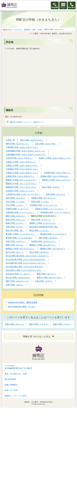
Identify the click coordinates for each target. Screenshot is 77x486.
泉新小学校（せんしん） (15, 324)
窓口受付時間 (10, 379)
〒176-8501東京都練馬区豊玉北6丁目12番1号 (18, 367)
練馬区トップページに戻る (16, 396)
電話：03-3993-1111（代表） (17, 374)
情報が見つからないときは (37, 336)
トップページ (17, 29)
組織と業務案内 (11, 385)
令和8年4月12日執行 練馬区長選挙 (22, 302)
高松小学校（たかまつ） (39, 324)
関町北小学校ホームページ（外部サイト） (27, 122)
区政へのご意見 (11, 390)
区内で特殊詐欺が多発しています (21, 307)
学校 (33, 29)
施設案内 (27, 29)
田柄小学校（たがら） (62, 324)
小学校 (40, 29)
